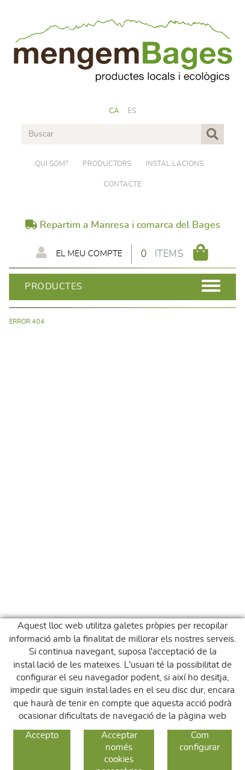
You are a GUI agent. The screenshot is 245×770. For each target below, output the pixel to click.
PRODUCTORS (106, 163)
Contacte (122, 184)
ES (132, 110)
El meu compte (79, 253)
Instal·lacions (174, 163)
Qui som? (51, 163)
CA (114, 110)
